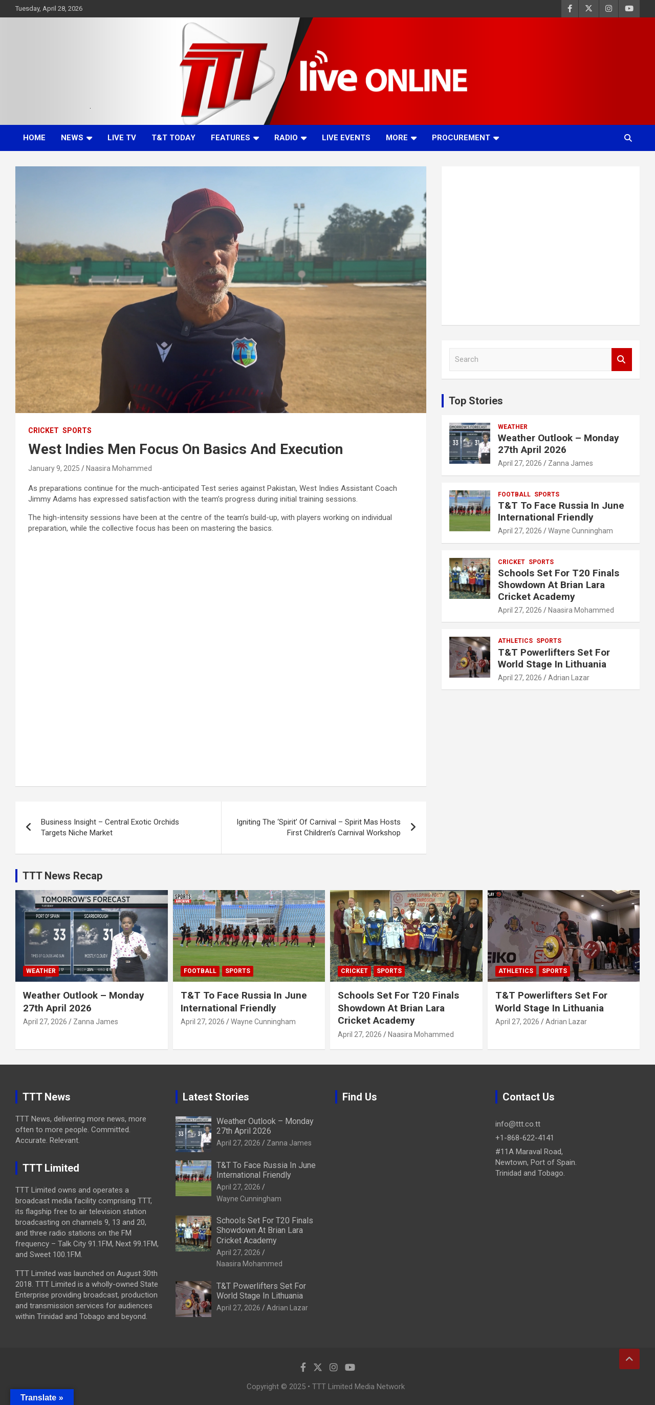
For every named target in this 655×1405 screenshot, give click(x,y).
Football (514, 494)
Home (34, 137)
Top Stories (476, 401)
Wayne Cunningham (580, 531)
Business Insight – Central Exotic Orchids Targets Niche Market (110, 827)
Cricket (43, 430)
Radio (286, 137)
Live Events (346, 137)
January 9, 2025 (54, 468)
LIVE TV (121, 137)
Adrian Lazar (569, 678)
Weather (513, 426)
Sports (77, 430)
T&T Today (173, 137)
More (397, 137)
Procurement (461, 137)
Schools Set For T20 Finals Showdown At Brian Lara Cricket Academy (558, 584)
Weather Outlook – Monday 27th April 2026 (558, 444)
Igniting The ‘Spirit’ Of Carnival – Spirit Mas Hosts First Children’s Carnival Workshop (318, 827)
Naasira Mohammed (119, 468)
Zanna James (570, 463)
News (72, 137)
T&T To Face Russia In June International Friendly (561, 511)
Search (622, 359)
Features (230, 137)
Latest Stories (216, 1097)
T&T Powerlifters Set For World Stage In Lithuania (554, 658)
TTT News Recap (62, 876)
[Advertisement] (540, 245)
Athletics (515, 640)
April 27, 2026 (520, 463)
